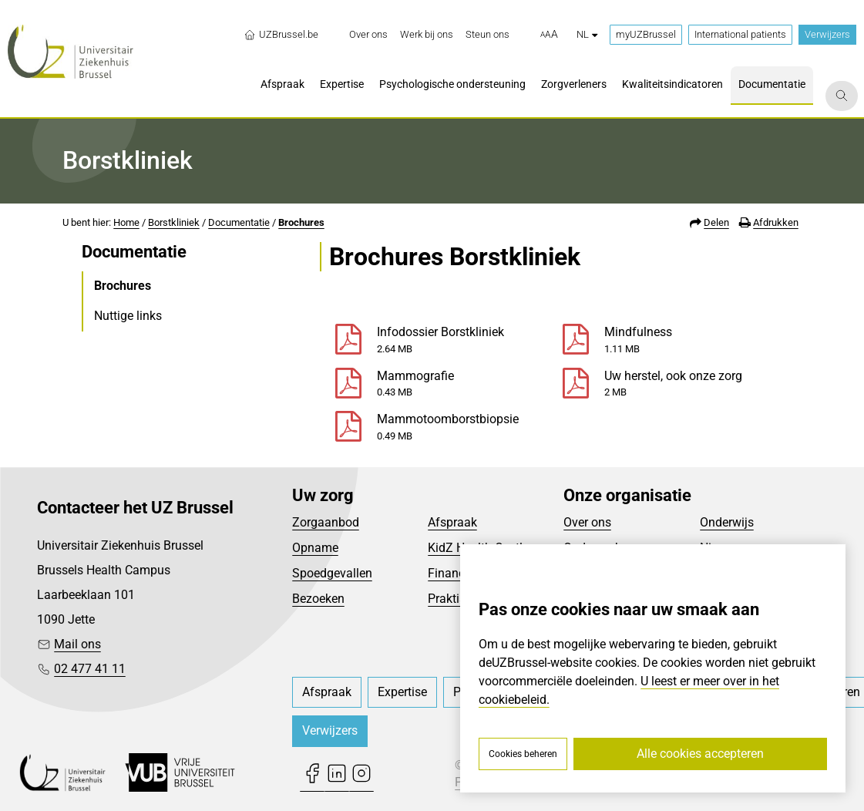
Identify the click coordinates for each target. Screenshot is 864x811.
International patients (740, 34)
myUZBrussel (646, 34)
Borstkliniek (174, 222)
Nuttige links (128, 315)
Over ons (587, 522)
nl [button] (587, 34)
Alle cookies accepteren (700, 753)
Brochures (301, 222)
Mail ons (77, 644)
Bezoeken (318, 598)
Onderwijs (727, 522)
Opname (315, 547)
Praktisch (453, 598)
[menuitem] (368, 35)
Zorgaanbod (325, 522)
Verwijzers (827, 34)
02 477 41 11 (90, 668)
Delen (716, 222)
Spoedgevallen (332, 573)
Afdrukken (775, 222)
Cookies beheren (523, 754)
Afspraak (452, 522)
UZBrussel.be (281, 35)
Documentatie (239, 222)
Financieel (455, 573)
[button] (549, 34)
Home (126, 222)
